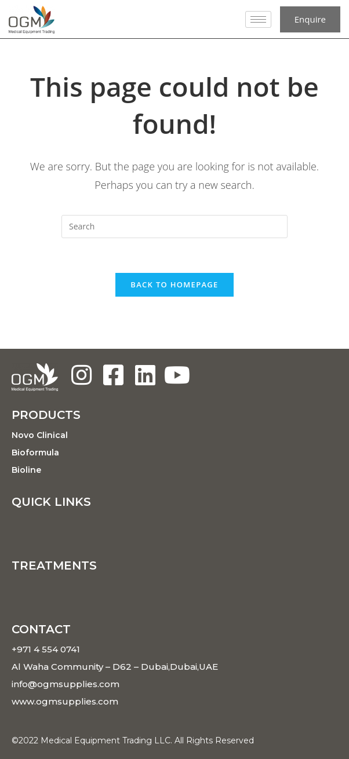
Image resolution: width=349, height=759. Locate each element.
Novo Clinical (40, 435)
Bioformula (35, 452)
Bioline (26, 470)
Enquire (310, 19)
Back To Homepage (174, 284)
